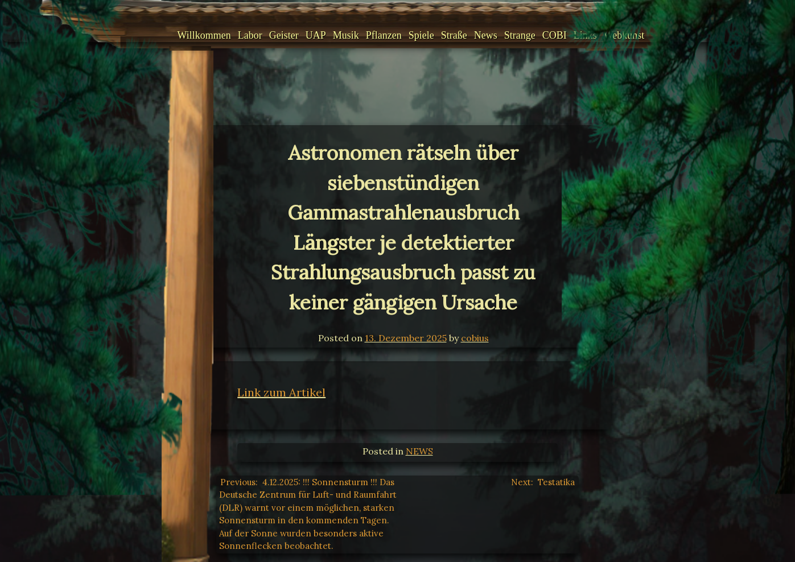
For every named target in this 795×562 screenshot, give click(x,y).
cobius (475, 338)
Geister (270, 35)
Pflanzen (370, 35)
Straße (440, 35)
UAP (302, 35)
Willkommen (190, 35)
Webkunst (610, 35)
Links (571, 35)
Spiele (408, 35)
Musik (332, 35)
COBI (541, 35)
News (472, 35)
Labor (236, 35)
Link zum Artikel (281, 392)
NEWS (419, 451)
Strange (506, 35)
